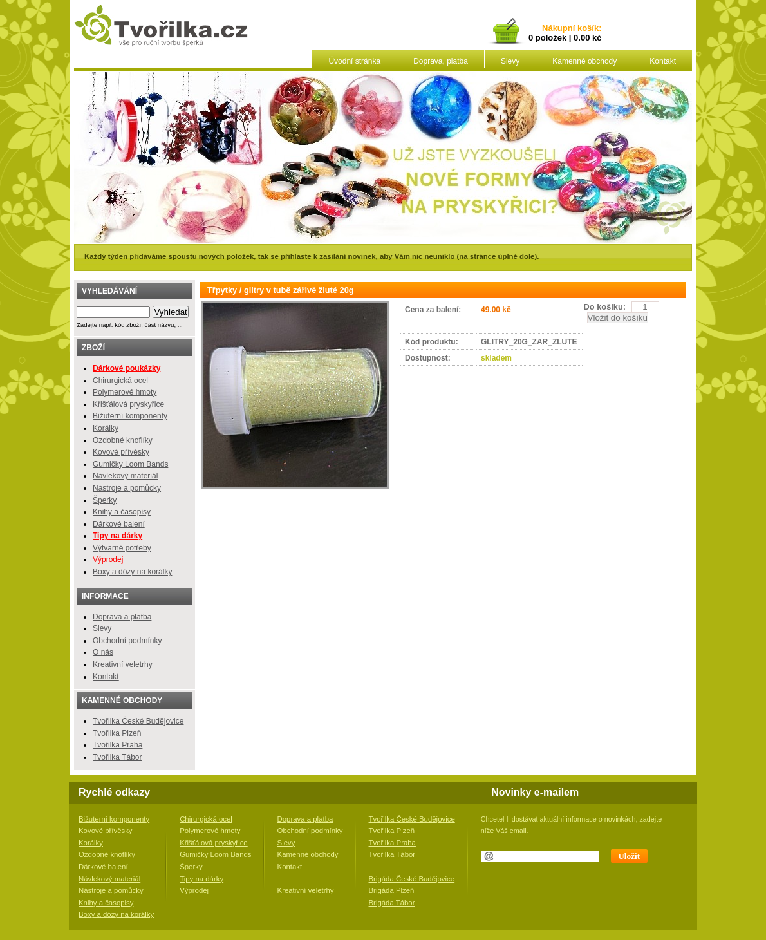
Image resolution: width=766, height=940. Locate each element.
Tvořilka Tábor (117, 757)
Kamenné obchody (584, 61)
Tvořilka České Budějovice (138, 721)
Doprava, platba (440, 61)
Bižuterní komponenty (130, 415)
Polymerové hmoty (124, 392)
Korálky (105, 428)
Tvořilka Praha (117, 744)
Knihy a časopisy (122, 511)
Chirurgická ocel (120, 380)
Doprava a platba (122, 616)
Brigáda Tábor (392, 903)
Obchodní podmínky (127, 640)
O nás (103, 652)
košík (586, 28)
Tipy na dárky (201, 879)
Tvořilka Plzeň (117, 733)
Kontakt (662, 61)
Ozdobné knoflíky (123, 440)
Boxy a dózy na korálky (132, 571)
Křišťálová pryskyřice (128, 404)
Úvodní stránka (354, 61)
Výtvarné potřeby (122, 547)
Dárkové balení (119, 524)
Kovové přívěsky (121, 451)
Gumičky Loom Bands (130, 464)
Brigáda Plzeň (392, 890)
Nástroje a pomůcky (127, 488)
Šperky (105, 500)
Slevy (510, 61)
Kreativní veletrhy (123, 664)
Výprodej (108, 559)
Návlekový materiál (125, 475)
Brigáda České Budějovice (412, 879)
